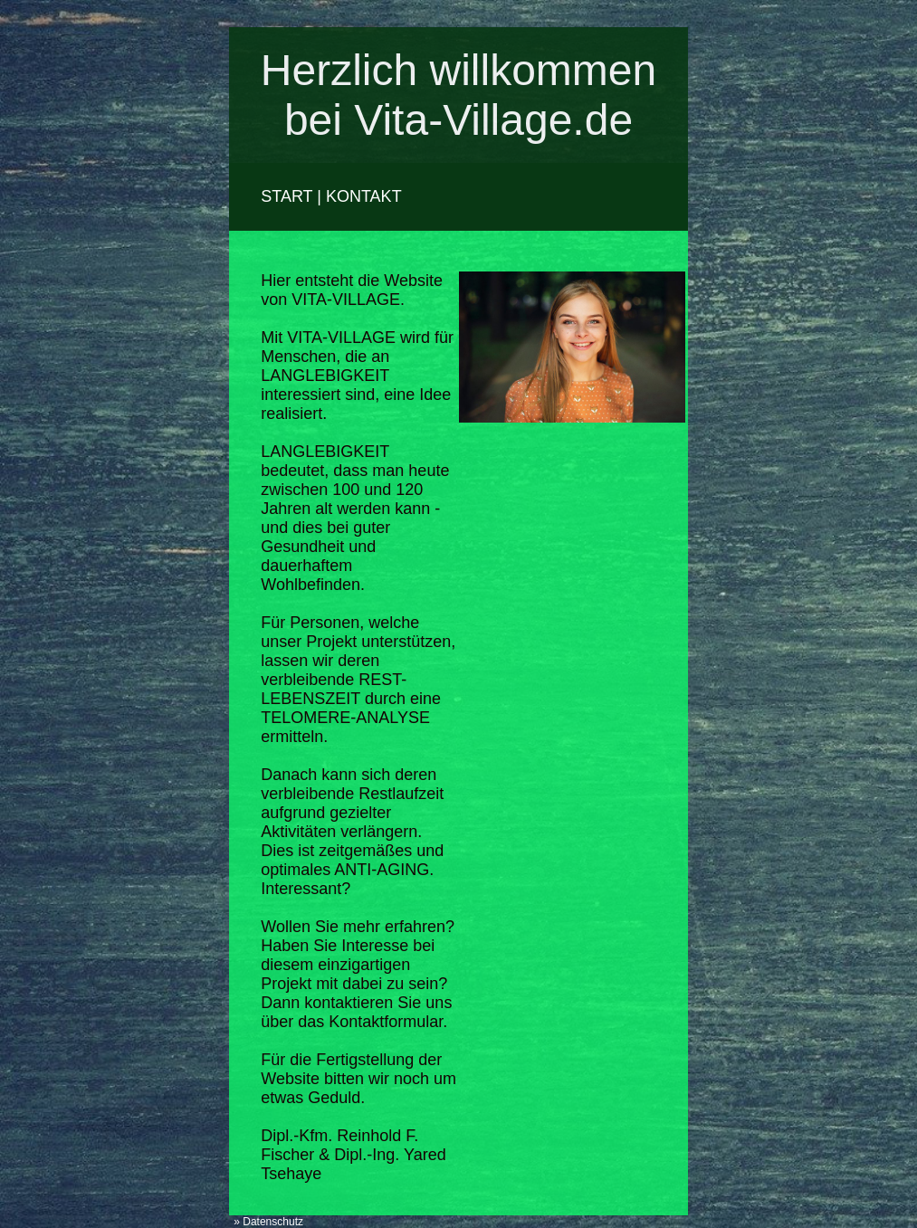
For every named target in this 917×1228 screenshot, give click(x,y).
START (286, 196)
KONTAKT (364, 196)
